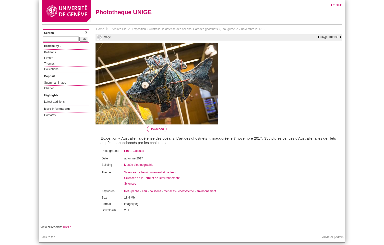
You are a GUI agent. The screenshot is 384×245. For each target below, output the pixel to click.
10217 (67, 227)
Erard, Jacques (134, 151)
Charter (49, 88)
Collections (51, 69)
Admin (339, 237)
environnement (206, 191)
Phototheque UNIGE (124, 12)
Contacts (50, 115)
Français (336, 5)
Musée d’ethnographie (138, 165)
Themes (49, 63)
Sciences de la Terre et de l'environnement (152, 178)
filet (126, 191)
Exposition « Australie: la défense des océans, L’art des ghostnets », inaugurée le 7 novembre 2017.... (198, 29)
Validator (327, 237)
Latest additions (54, 101)
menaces (170, 191)
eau (144, 191)
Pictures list (118, 29)
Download (157, 129)
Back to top (47, 237)
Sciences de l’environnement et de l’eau (150, 172)
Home (100, 29)
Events (48, 58)
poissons (155, 191)
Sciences (130, 183)
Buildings (50, 52)
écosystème (186, 191)
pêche (135, 191)
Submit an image (55, 82)
